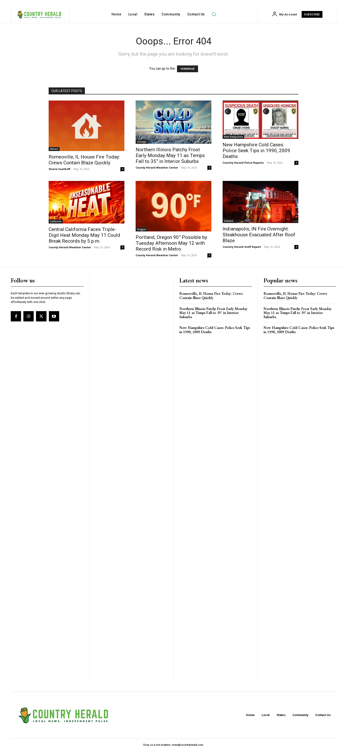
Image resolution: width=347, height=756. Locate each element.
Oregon (141, 229)
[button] (214, 14)
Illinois (54, 149)
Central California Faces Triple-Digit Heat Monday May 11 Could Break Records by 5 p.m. (84, 235)
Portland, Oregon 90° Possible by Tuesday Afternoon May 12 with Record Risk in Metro (171, 243)
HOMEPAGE (188, 68)
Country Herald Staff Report (242, 246)
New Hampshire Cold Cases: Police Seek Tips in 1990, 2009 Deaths (256, 150)
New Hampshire (233, 136)
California (55, 221)
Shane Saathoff (59, 169)
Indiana (228, 221)
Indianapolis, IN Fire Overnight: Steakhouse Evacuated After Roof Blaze (259, 234)
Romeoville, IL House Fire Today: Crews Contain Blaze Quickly (84, 160)
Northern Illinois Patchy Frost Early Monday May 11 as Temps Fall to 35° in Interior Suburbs (170, 155)
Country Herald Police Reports (243, 162)
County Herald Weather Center (157, 167)
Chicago (142, 141)
